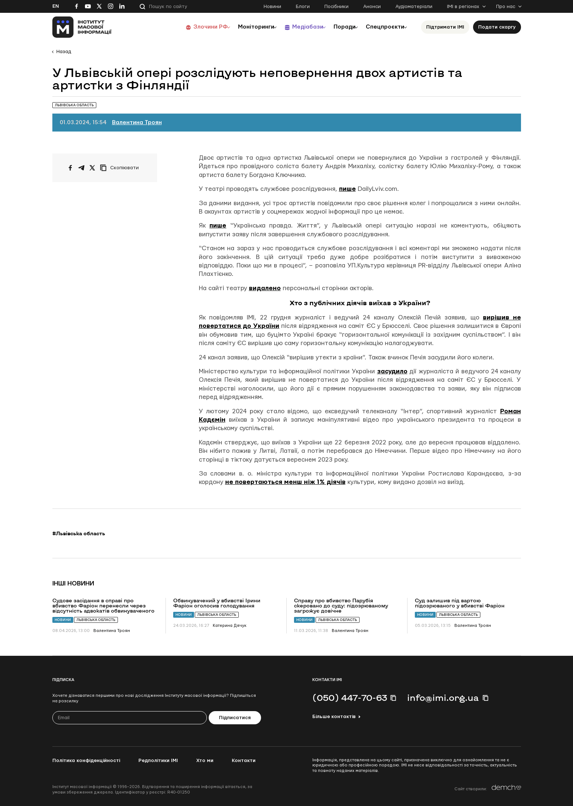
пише (347, 189)
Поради (338, 27)
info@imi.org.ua (443, 697)
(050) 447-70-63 (349, 697)
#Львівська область (78, 533)
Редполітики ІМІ (158, 760)
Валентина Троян (137, 122)
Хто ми (204, 760)
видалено (265, 288)
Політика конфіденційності (86, 760)
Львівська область (96, 620)
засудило (392, 371)
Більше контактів (334, 716)
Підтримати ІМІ (445, 27)
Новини (272, 6)
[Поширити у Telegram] (81, 167)
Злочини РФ (193, 27)
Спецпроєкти (383, 27)
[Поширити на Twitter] (92, 167)
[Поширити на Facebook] (70, 167)
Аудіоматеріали (413, 6)
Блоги (303, 6)
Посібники (336, 6)
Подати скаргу (497, 27)
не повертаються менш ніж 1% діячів (285, 482)
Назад (63, 51)
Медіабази (297, 27)
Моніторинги (242, 27)
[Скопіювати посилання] (121, 167)
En (55, 6)
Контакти (244, 760)
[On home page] (82, 27)
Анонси (372, 6)
